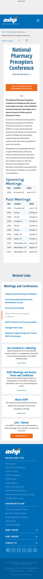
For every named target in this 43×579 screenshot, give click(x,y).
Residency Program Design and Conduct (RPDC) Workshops (21, 334)
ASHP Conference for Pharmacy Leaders (21, 322)
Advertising (10, 521)
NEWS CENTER (21, 530)
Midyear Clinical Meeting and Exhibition (21, 294)
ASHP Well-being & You (16, 490)
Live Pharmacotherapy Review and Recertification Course (18, 301)
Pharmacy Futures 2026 (14, 308)
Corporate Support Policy (17, 509)
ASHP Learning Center (15, 487)
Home (4, 32)
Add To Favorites (7, 41)
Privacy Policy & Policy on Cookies (21, 574)
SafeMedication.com (14, 498)
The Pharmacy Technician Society (20, 494)
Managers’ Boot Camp (14, 327)
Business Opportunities (16, 513)
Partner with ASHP (15, 503)
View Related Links (20, 74)
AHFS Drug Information (16, 467)
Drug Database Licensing (16, 517)
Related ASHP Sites (15, 457)
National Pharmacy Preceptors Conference (17, 315)
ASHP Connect (12, 471)
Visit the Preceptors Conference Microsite (21, 87)
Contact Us (21, 543)
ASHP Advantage (13, 525)
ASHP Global (11, 479)
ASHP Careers (21, 536)
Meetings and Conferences (16, 32)
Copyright (30, 571)
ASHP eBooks (11, 483)
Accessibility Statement (17, 571)
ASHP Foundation (13, 475)
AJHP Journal (11, 463)
